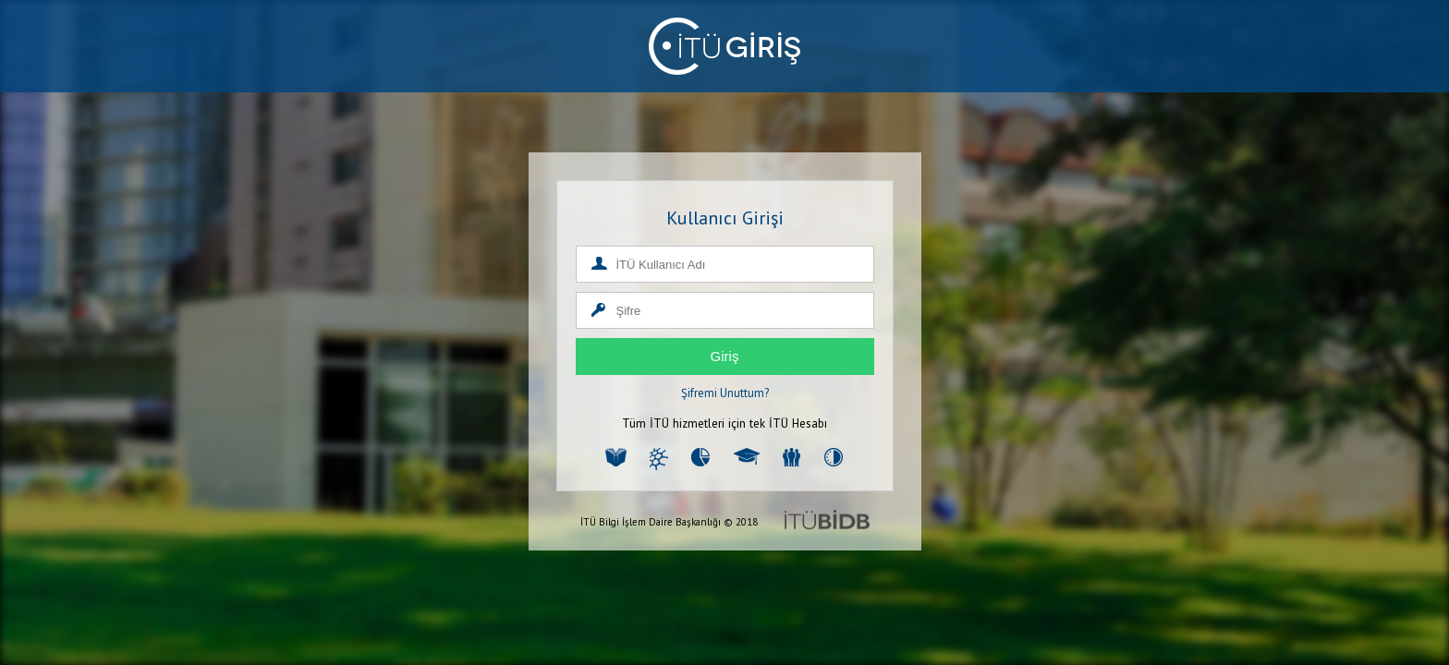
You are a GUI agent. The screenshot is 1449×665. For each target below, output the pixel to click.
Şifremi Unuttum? (725, 393)
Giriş (725, 356)
